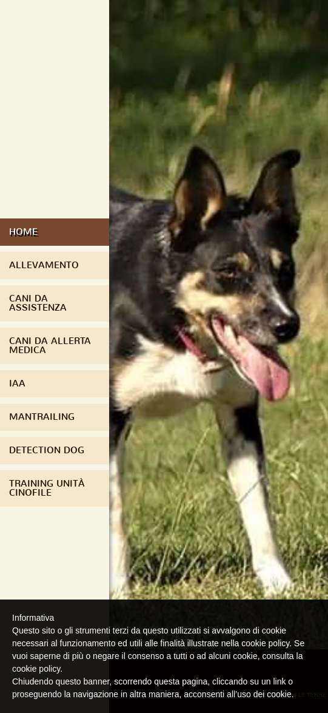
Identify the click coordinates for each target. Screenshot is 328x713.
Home (23, 232)
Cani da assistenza (38, 303)
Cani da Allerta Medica (50, 345)
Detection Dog (46, 450)
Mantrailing (42, 417)
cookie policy (36, 669)
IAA (17, 383)
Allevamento (44, 265)
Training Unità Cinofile (47, 488)
